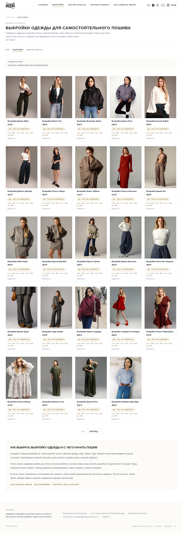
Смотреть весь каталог (65, 485)
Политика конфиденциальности (81, 517)
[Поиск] (148, 5)
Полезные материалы (75, 514)
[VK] (163, 5)
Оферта (106, 517)
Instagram (168, 526)
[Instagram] (157, 5)
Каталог (10, 17)
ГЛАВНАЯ (43, 5)
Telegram (158, 526)
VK (175, 526)
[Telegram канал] (153, 5)
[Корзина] (168, 5)
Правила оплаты (137, 514)
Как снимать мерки (21, 485)
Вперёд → (95, 431)
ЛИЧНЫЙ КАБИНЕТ (99, 5)
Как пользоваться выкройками (107, 514)
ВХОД (173, 5)
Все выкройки (42, 485)
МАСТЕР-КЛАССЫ (77, 5)
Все (7, 50)
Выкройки (18, 50)
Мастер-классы (35, 50)
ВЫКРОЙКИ (58, 5)
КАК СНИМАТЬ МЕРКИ (125, 5)
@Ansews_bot (147, 526)
